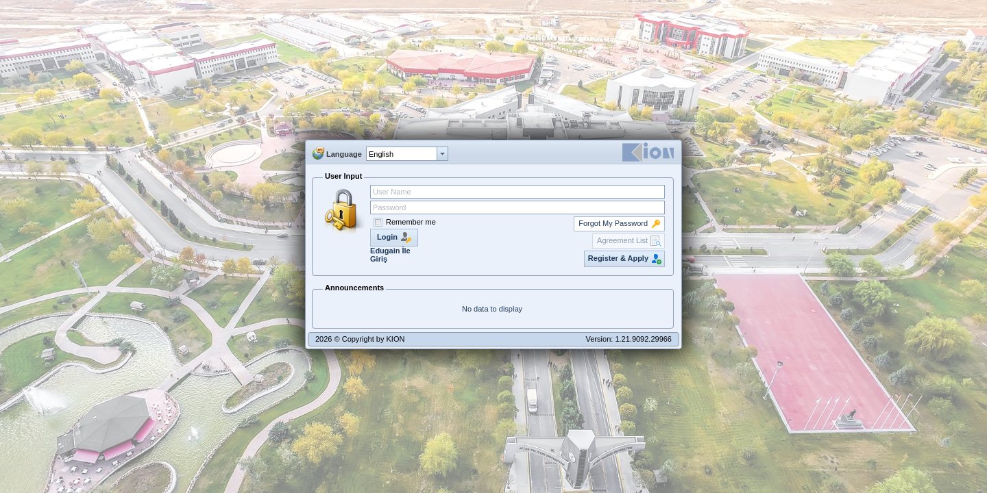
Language (344, 154)
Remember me (411, 222)
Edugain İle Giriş (390, 254)
